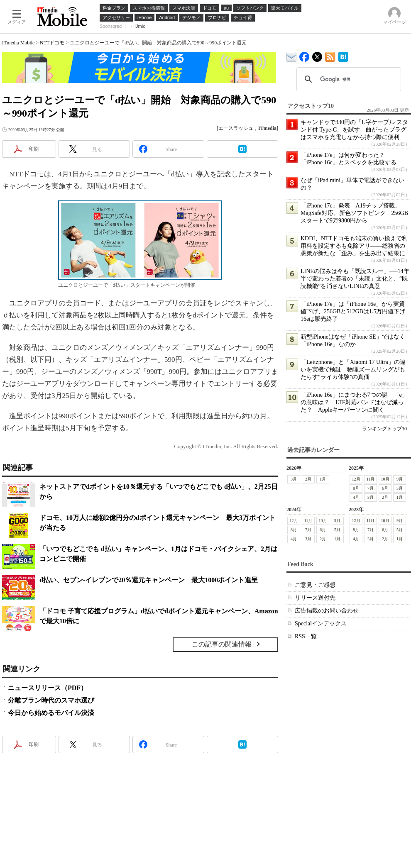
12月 (356, 479)
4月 (356, 497)
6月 (385, 488)
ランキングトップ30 (384, 429)
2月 (308, 479)
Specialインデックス (321, 623)
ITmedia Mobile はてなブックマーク (343, 55)
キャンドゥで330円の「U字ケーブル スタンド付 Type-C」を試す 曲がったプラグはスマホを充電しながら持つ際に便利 (354, 129)
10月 (385, 479)
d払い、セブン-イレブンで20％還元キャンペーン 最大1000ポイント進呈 (148, 579)
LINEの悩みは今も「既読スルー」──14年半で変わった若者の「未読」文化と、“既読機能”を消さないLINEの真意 (355, 278)
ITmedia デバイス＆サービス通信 (291, 55)
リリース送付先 (315, 598)
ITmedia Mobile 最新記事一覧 (330, 55)
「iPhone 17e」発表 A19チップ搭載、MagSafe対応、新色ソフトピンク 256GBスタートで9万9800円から (354, 213)
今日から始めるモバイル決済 (51, 712)
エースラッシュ (235, 128)
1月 (323, 479)
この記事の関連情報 (222, 644)
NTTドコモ (52, 43)
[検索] (347, 79)
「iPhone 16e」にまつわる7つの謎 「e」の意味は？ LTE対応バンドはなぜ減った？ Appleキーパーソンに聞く (354, 402)
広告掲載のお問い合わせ (327, 611)
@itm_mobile (317, 55)
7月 (370, 488)
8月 (356, 488)
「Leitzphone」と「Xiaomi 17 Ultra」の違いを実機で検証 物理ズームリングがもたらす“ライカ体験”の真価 (353, 369)
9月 (399, 479)
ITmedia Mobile (18, 43)
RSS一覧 (306, 636)
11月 (371, 479)
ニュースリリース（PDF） (47, 687)
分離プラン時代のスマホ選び (51, 700)
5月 (399, 488)
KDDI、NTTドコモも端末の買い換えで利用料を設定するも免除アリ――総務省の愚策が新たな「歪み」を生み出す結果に (354, 245)
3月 (294, 479)
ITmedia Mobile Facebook (304, 55)
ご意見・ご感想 (315, 585)
